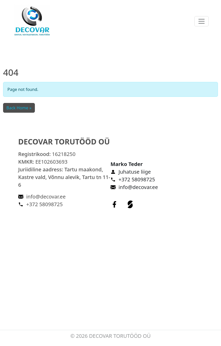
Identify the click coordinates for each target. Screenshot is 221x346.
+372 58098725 (44, 204)
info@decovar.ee (46, 196)
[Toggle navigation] (201, 21)
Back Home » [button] (19, 108)
